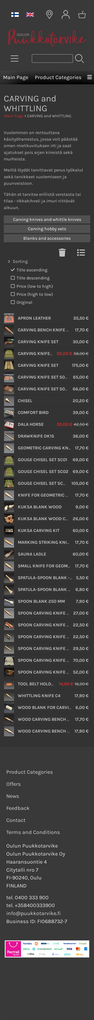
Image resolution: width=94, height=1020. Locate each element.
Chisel (25, 400)
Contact (16, 820)
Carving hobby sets (47, 228)
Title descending (30, 278)
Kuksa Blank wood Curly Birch (53, 518)
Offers (13, 784)
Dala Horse (31, 424)
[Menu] (89, 77)
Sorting (17, 261)
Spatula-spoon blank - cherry (52, 577)
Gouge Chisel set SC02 (43, 471)
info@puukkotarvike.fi (33, 913)
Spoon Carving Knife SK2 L (48, 624)
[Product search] (52, 58)
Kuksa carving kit (38, 530)
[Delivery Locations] (49, 15)
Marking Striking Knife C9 (48, 542)
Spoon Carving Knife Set (46, 660)
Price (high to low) (31, 294)
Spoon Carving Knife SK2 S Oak (53, 636)
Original (21, 302)
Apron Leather (34, 318)
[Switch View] (81, 254)
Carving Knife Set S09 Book (49, 388)
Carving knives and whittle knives (47, 219)
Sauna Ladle (32, 554)
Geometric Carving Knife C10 (50, 447)
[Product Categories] (14, 58)
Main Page (15, 77)
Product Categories (58, 77)
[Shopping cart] (81, 15)
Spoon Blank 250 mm (41, 601)
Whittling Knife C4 (39, 695)
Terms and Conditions (33, 832)
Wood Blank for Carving (46, 707)
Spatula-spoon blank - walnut (53, 589)
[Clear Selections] (62, 254)
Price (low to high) (31, 286)
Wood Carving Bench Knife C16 (52, 719)
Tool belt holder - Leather (48, 683)
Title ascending (28, 270)
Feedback (18, 808)
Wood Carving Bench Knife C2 (52, 731)
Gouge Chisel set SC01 (42, 459)
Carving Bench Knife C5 (44, 329)
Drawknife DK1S (36, 436)
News (12, 796)
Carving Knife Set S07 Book (49, 377)
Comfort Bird (33, 412)
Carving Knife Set (38, 341)
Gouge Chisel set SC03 (43, 483)
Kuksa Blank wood (40, 506)
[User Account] (65, 15)
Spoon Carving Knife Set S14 (50, 672)
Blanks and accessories (47, 238)
